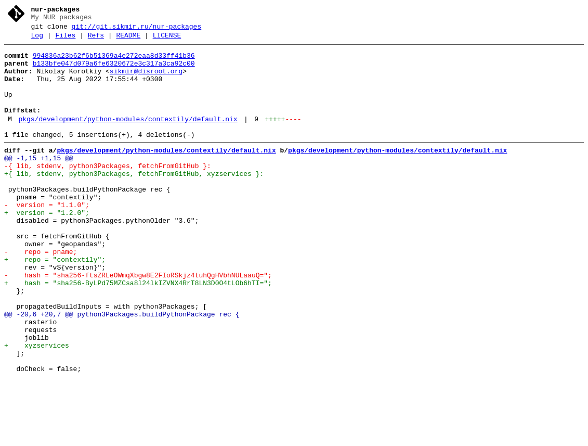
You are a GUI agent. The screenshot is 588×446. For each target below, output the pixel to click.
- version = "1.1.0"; (46, 238)
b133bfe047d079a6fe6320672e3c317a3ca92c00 (114, 71)
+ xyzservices (36, 406)
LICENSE (167, 40)
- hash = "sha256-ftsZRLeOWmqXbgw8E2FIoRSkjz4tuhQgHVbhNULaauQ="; (138, 322)
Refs (96, 40)
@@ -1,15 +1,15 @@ (38, 181)
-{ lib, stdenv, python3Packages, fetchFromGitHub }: (107, 191)
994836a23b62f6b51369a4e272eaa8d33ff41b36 (114, 62)
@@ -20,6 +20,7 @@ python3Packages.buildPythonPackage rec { (121, 369)
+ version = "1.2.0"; (46, 247)
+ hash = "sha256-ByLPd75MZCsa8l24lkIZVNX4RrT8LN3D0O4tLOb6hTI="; (138, 331)
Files (65, 40)
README (128, 40)
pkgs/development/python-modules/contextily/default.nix (127, 138)
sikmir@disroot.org (146, 80)
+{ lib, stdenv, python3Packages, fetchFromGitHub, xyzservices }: (134, 200)
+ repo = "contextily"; (55, 303)
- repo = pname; (40, 294)
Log (37, 40)
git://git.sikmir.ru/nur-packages (137, 29)
